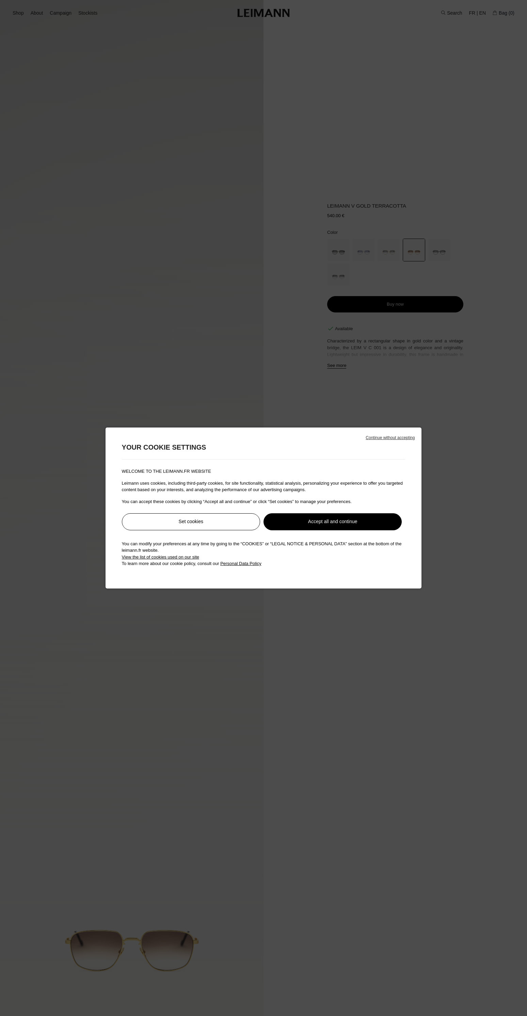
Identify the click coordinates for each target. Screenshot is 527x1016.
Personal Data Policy (240, 563)
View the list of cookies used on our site (160, 557)
